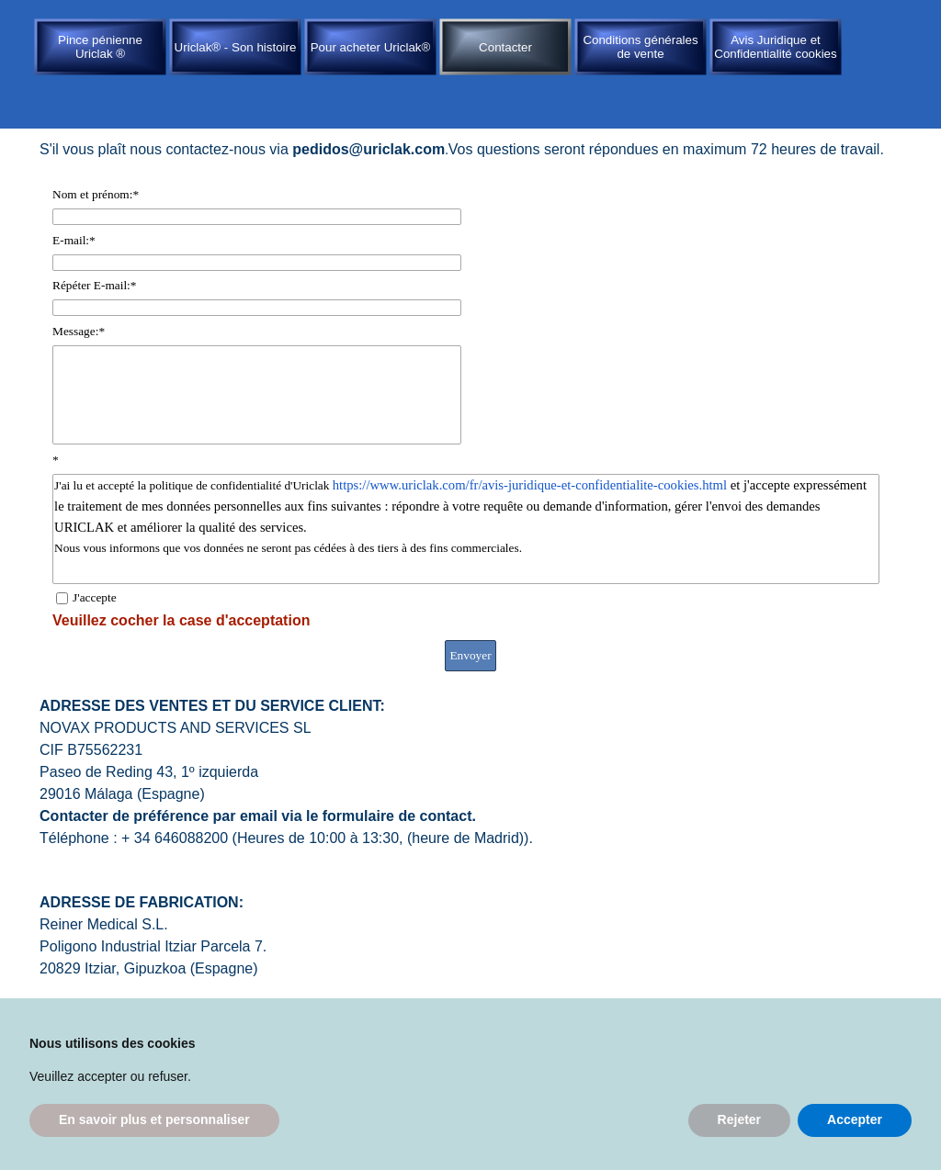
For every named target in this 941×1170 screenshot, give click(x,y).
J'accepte (95, 597)
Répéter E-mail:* (94, 285)
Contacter (505, 47)
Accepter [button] (854, 1119)
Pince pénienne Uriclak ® (100, 47)
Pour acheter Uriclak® (371, 47)
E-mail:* (74, 240)
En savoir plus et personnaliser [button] (154, 1119)
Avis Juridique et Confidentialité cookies (775, 47)
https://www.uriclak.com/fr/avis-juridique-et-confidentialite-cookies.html (530, 485)
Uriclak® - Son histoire (236, 47)
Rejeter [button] (739, 1119)
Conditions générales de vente (640, 47)
